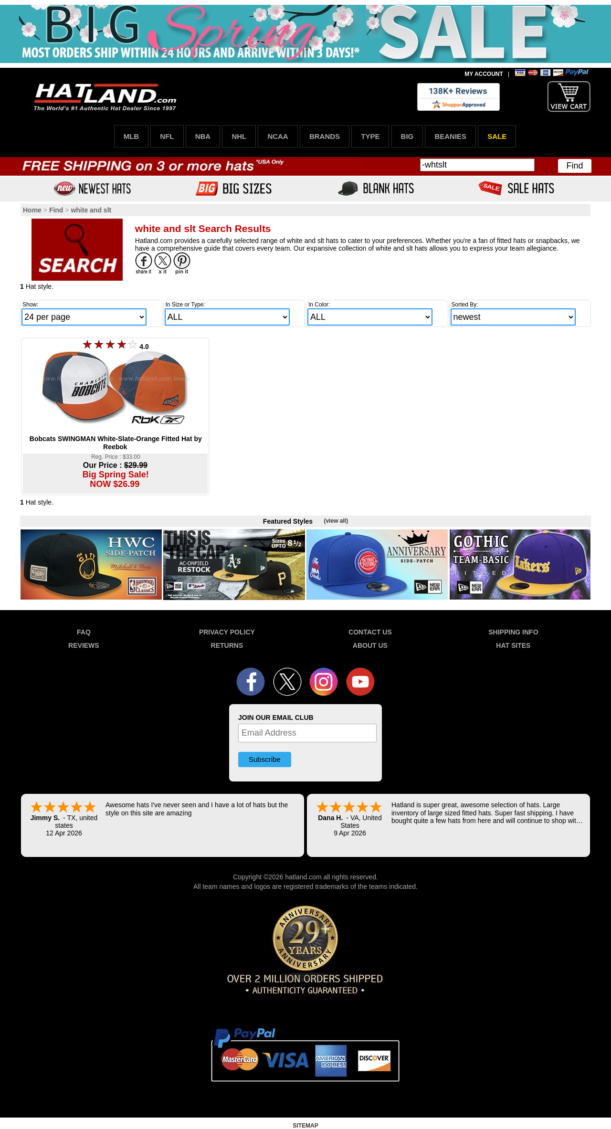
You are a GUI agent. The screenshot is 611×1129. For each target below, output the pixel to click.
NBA (203, 136)
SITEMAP (305, 1125)
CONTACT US (370, 632)
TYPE (370, 136)
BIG (407, 136)
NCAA (277, 136)
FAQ (84, 632)
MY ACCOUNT (483, 74)
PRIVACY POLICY (227, 632)
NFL (167, 136)
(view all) (336, 520)
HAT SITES (513, 645)
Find (574, 165)
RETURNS (227, 645)
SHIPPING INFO (513, 632)
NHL (239, 136)
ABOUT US (370, 645)
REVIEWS (83, 645)
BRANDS (324, 136)
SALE (496, 136)
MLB (131, 136)
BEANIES (450, 136)
